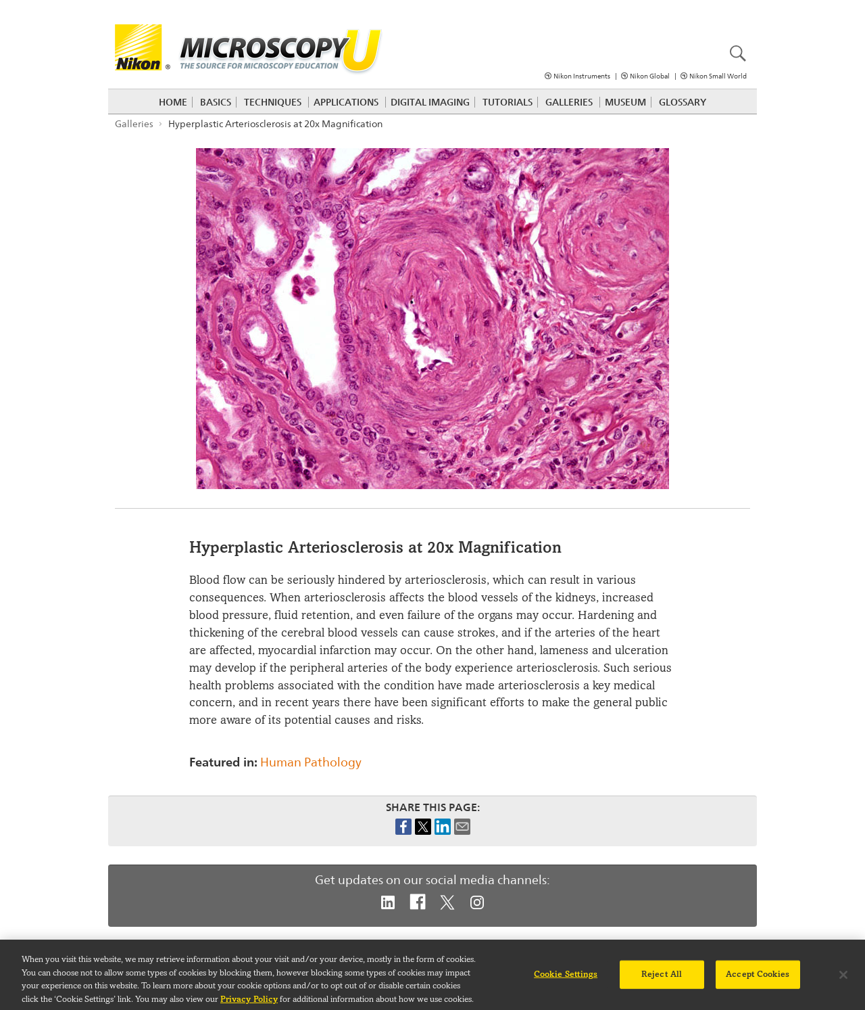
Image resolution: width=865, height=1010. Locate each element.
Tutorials (508, 102)
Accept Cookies (757, 978)
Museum (625, 102)
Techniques (272, 102)
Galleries (569, 102)
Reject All (661, 978)
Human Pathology (311, 762)
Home (173, 102)
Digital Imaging (430, 102)
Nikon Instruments (581, 76)
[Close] (843, 980)
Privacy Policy (249, 1003)
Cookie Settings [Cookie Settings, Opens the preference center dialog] (565, 978)
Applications (346, 102)
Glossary (682, 102)
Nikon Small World (718, 76)
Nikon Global (650, 76)
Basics (215, 102)
